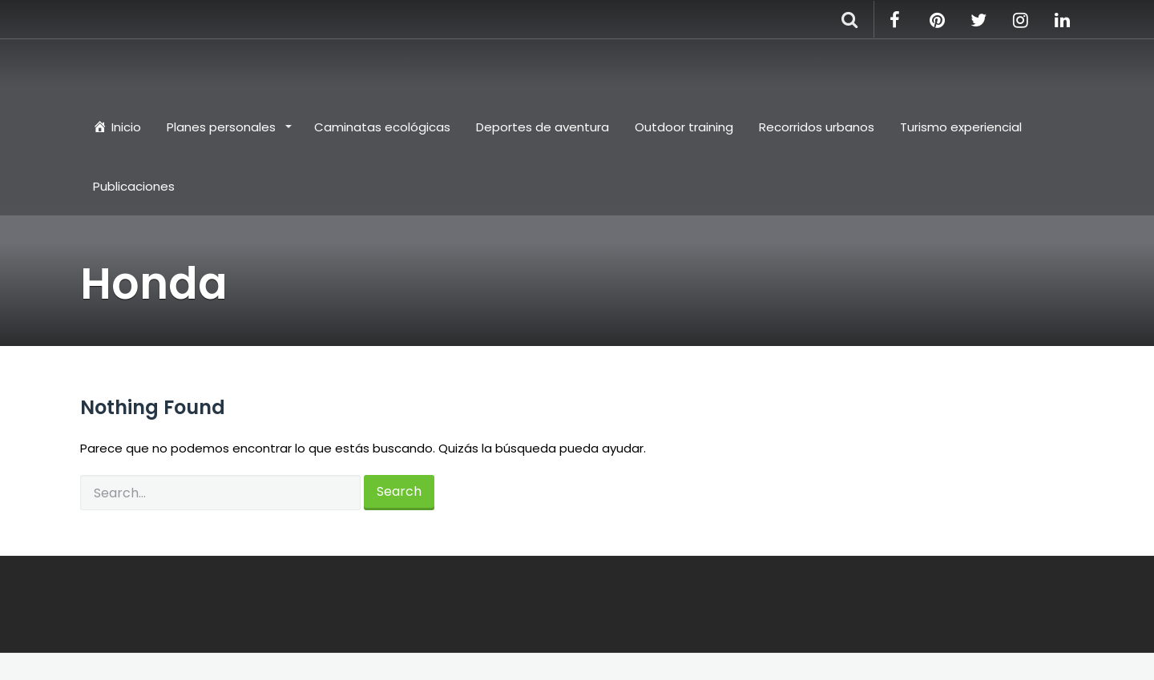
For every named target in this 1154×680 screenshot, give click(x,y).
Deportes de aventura (542, 127)
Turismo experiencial (961, 127)
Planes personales (223, 127)
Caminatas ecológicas (382, 127)
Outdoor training (684, 127)
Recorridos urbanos (816, 127)
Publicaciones (134, 186)
